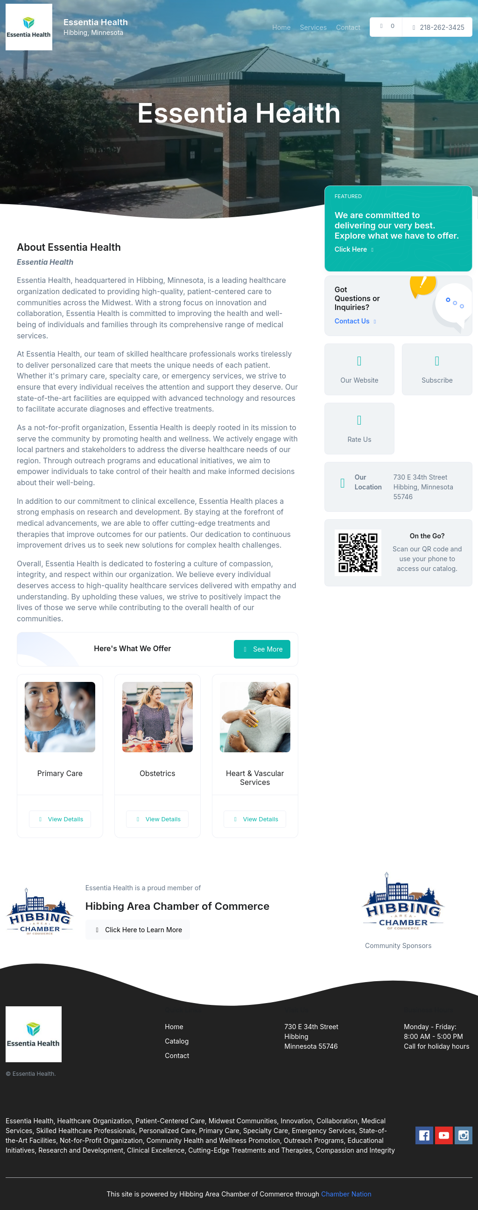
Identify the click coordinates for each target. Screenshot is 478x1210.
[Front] (31, 27)
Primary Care (60, 773)
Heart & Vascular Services (255, 778)
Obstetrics (158, 773)
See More (262, 649)
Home (281, 27)
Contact (348, 27)
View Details (60, 819)
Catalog (177, 1041)
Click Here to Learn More (138, 930)
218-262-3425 (437, 27)
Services (313, 27)
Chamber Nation (346, 1194)
